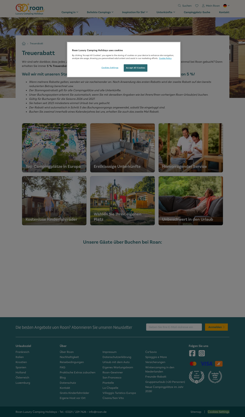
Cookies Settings (109, 67)
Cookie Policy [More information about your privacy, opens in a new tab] (165, 58)
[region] (124, 59)
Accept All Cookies (135, 68)
